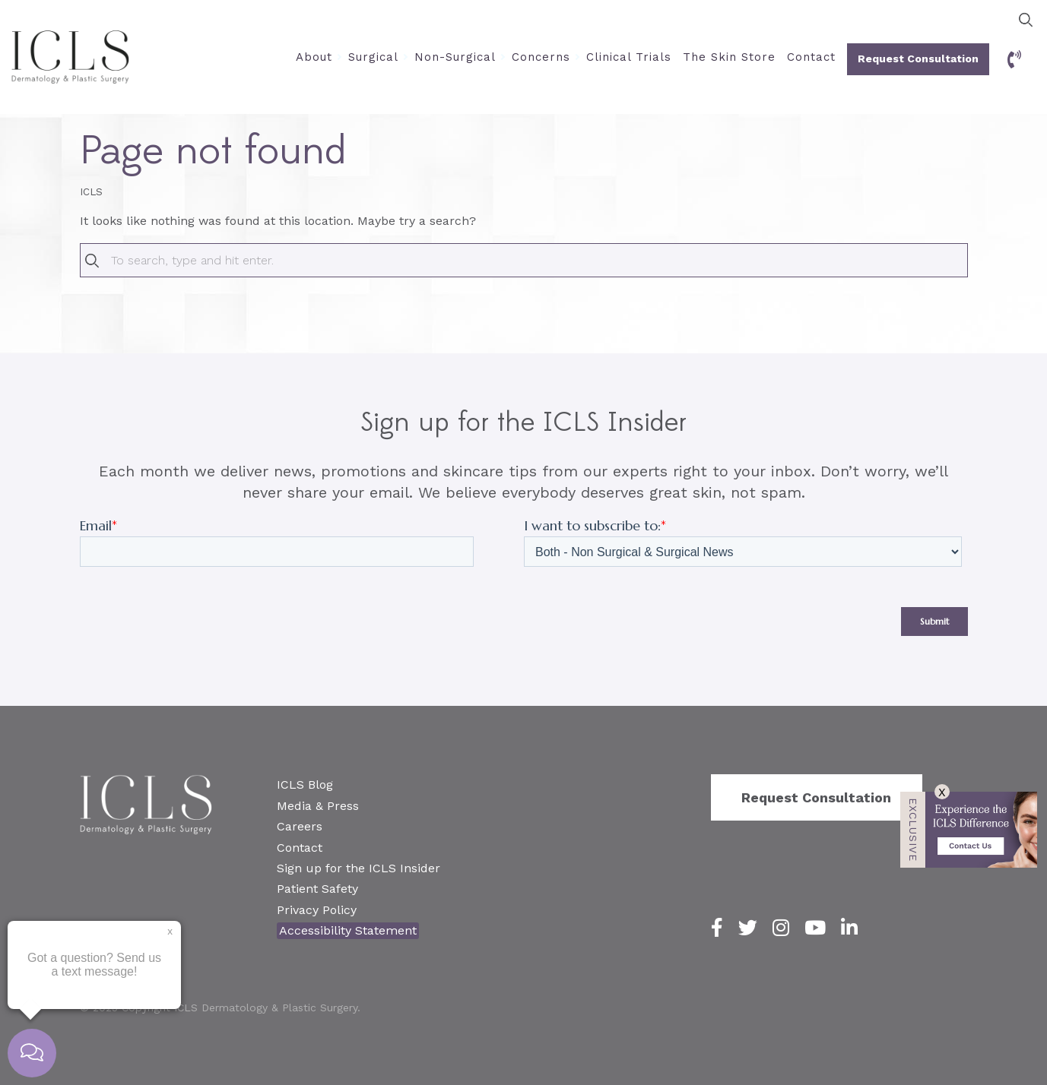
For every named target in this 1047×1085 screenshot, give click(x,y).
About (314, 57)
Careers (299, 826)
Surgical (373, 57)
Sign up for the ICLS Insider (358, 868)
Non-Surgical (455, 57)
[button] (1025, 19)
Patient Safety (317, 888)
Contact (811, 57)
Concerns (541, 57)
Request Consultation (918, 58)
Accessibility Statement (348, 930)
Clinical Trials (628, 57)
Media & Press (318, 806)
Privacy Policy (317, 910)
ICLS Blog (305, 784)
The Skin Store (729, 57)
